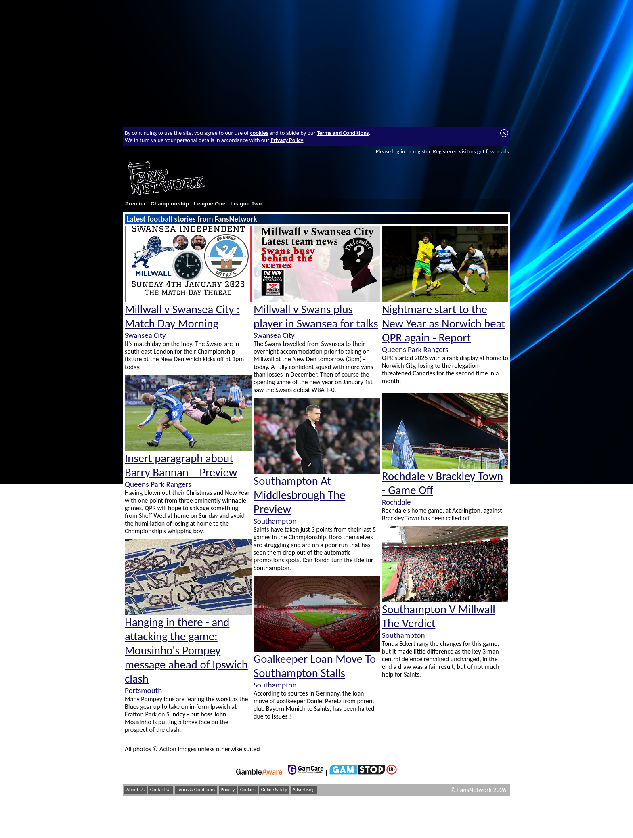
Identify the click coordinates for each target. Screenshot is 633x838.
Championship (170, 204)
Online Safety (274, 789)
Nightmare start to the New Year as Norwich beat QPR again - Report (443, 323)
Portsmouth (143, 690)
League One (209, 204)
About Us (135, 789)
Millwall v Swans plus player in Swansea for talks (316, 316)
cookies (259, 132)
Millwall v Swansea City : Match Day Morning (182, 316)
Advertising (304, 789)
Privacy (228, 789)
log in (398, 151)
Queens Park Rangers (158, 484)
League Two (246, 204)
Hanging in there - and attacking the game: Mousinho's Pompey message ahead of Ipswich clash (186, 650)
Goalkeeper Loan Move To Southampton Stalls (315, 666)
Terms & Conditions (196, 789)
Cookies (248, 789)
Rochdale (396, 502)
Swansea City (145, 335)
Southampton (275, 521)
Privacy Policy (286, 140)
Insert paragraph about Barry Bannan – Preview (181, 465)
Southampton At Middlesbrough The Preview (299, 495)
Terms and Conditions (343, 132)
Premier (135, 204)
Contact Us (161, 789)
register (421, 151)
